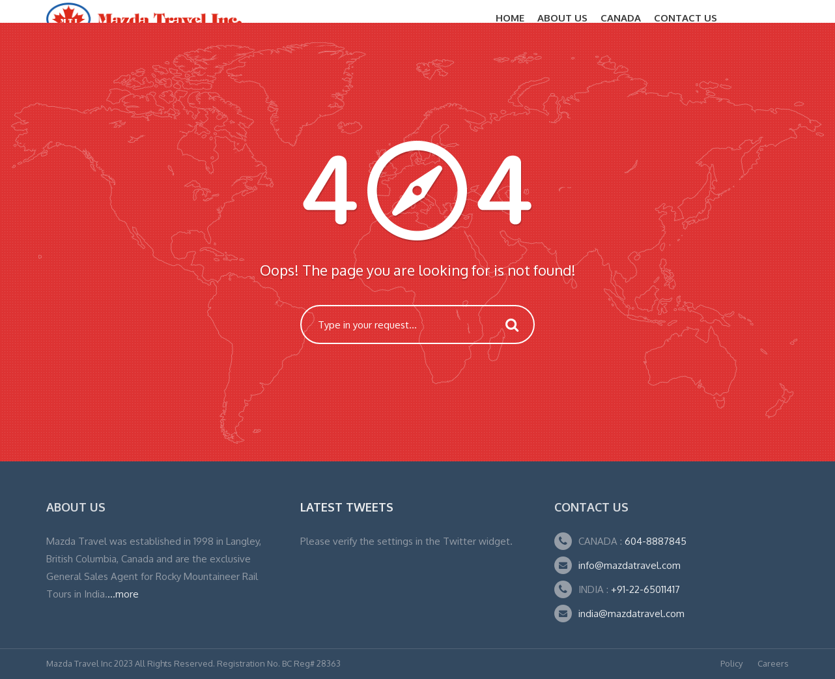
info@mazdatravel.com (629, 565)
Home (510, 18)
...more (123, 594)
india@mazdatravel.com (631, 613)
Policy (731, 663)
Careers (773, 663)
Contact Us (685, 18)
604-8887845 (654, 541)
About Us (562, 18)
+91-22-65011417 (645, 589)
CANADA (621, 18)
